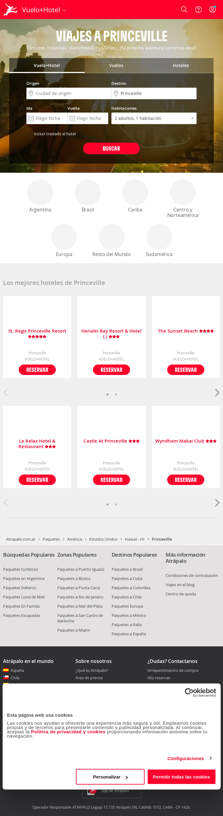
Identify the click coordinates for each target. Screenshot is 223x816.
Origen (32, 83)
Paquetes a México (129, 615)
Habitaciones (123, 108)
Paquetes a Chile (127, 597)
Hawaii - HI (134, 539)
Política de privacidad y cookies (68, 731)
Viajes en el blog (180, 584)
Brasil (88, 196)
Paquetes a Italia (127, 624)
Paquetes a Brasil (127, 569)
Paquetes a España (129, 634)
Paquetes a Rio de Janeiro (80, 597)
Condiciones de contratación (192, 575)
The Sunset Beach (186, 331)
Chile (15, 677)
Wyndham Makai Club (186, 441)
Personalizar (110, 776)
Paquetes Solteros (19, 587)
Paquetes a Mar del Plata (79, 606)
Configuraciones (185, 758)
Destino (118, 83)
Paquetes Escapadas (21, 615)
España (17, 670)
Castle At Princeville (111, 441)
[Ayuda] (198, 9)
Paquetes (51, 539)
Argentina (40, 196)
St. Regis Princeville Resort (37, 333)
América (74, 539)
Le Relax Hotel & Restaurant (37, 443)
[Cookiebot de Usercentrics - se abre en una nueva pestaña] (189, 692)
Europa (64, 241)
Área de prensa (89, 677)
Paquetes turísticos (20, 569)
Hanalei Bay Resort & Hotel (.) (111, 333)
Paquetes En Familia (21, 606)
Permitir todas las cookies (181, 776)
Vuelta (73, 108)
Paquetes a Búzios (73, 578)
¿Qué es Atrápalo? (91, 670)
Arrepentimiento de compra (173, 670)
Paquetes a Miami (73, 630)
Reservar (37, 369)
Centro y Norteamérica (183, 199)
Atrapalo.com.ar (20, 539)
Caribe (135, 196)
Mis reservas (159, 678)
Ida (29, 108)
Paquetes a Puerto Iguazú (80, 569)
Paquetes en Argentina (23, 578)
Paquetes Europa (127, 606)
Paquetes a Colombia (131, 587)
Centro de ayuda (181, 594)
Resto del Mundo (111, 241)
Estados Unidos (103, 539)
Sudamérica (159, 241)
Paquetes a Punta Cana (78, 587)
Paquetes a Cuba (127, 578)
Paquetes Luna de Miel (23, 597)
